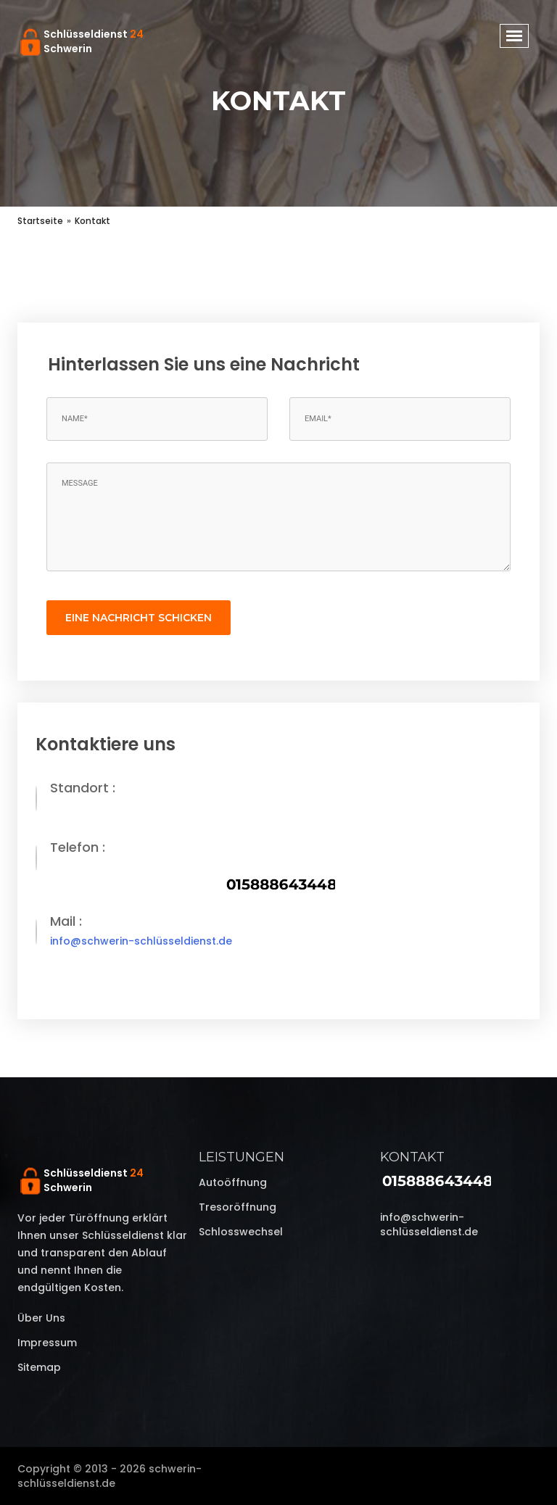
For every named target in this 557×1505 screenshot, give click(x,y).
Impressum (47, 1342)
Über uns (41, 1318)
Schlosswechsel (241, 1231)
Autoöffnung (233, 1182)
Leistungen (241, 1157)
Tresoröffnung (237, 1207)
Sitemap (39, 1367)
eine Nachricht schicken (138, 617)
